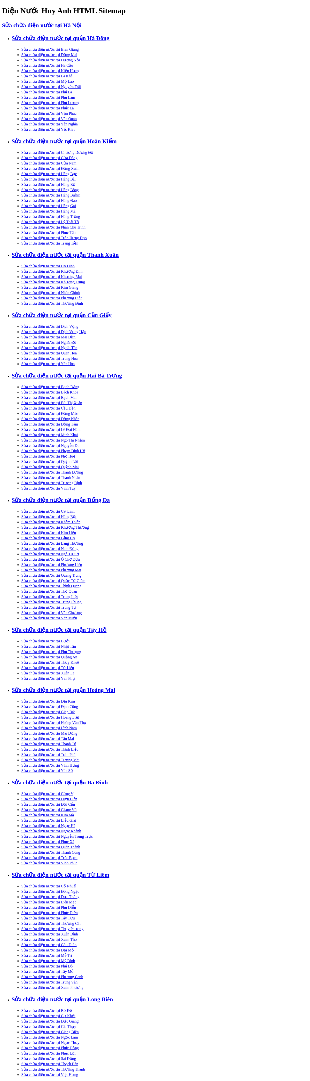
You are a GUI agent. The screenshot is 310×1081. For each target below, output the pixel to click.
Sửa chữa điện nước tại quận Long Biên (62, 999)
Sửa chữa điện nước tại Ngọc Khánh (51, 831)
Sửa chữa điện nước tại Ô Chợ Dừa (50, 559)
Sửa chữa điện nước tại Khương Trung (53, 282)
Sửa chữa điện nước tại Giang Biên (50, 1032)
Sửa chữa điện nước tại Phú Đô (47, 966)
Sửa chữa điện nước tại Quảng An (49, 657)
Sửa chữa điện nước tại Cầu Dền (48, 408)
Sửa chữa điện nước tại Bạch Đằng (50, 387)
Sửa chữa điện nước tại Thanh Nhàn (50, 477)
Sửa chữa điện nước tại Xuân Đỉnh (49, 934)
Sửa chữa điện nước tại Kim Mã (47, 815)
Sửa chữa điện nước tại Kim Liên (48, 533)
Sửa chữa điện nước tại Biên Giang (50, 49)
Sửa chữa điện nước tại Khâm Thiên (50, 522)
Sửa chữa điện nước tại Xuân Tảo (49, 939)
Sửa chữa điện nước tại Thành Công (50, 852)
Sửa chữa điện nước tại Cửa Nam (49, 163)
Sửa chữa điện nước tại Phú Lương (50, 103)
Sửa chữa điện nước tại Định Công (49, 706)
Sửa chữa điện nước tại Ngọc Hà (48, 826)
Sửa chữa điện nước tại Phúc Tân (48, 232)
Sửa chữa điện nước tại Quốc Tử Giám (53, 581)
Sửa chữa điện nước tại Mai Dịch (48, 337)
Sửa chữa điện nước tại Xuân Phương (52, 987)
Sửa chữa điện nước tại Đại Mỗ (47, 950)
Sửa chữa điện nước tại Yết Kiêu (48, 129)
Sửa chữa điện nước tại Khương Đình (52, 271)
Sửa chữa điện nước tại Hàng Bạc (49, 174)
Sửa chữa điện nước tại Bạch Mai (49, 397)
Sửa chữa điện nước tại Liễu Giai (48, 820)
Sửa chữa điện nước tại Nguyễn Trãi (51, 87)
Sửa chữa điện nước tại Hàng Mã (48, 211)
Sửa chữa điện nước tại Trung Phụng (51, 602)
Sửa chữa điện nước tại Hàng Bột (48, 517)
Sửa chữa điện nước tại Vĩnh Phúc (49, 863)
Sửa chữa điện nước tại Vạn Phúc (49, 113)
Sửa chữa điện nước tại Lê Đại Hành (51, 429)
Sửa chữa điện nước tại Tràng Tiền (49, 243)
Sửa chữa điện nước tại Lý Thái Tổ (50, 222)
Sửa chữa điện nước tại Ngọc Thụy (50, 1042)
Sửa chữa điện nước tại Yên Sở (47, 771)
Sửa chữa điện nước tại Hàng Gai (48, 206)
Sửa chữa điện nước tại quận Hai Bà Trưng (67, 375)
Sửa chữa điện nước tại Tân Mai (47, 739)
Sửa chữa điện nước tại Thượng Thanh (53, 1069)
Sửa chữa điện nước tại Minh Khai (49, 435)
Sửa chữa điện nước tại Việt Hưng (49, 1075)
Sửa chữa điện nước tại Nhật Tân (48, 646)
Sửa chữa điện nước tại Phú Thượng (51, 652)
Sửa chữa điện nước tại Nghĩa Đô (48, 342)
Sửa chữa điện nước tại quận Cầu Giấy (61, 315)
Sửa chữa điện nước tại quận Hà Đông (60, 38)
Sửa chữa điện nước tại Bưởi (45, 641)
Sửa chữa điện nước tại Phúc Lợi (48, 1053)
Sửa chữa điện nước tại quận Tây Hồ (59, 630)
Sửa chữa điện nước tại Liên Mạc (48, 902)
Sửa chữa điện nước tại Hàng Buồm (50, 195)
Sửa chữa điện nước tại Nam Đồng (49, 549)
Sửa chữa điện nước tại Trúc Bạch (49, 858)
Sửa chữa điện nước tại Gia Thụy (48, 1026)
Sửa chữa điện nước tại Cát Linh (48, 511)
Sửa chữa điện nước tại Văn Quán (49, 119)
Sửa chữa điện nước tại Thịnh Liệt (49, 749)
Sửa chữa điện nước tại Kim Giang (49, 287)
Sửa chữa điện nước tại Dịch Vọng (49, 326)
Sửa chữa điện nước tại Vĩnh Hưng (50, 765)
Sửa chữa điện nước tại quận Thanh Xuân (65, 255)
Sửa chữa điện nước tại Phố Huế (48, 456)
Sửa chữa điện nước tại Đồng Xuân (50, 168)
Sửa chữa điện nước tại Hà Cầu (47, 65)
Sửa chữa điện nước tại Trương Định (51, 483)
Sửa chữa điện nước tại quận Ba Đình (60, 782)
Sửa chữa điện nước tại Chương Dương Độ (57, 152)
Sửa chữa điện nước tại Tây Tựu (48, 918)
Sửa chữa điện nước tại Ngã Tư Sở (50, 554)
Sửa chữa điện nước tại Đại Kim (48, 701)
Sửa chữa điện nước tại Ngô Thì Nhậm (53, 440)
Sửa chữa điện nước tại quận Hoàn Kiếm (64, 141)
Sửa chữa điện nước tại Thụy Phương (52, 929)
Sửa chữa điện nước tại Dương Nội (50, 60)
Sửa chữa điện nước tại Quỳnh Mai (50, 467)
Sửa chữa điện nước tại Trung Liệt (49, 597)
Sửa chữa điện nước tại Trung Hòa (49, 358)
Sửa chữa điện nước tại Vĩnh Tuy (48, 488)
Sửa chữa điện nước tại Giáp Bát (48, 712)
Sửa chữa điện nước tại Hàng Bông (50, 190)
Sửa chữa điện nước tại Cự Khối (48, 1016)
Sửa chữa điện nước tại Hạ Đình (48, 266)
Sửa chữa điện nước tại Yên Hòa (48, 364)
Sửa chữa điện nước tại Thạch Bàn (49, 1064)
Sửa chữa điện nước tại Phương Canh (52, 977)
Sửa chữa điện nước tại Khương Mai (51, 277)
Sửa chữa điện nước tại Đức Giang (49, 1021)
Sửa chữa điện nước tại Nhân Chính (50, 293)
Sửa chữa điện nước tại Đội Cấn (48, 804)
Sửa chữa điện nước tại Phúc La (47, 108)
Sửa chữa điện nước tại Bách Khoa (49, 392)
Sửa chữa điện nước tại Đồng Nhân (50, 419)
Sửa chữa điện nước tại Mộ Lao (47, 81)
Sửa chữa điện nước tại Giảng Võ (49, 810)
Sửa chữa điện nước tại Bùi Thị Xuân (51, 403)
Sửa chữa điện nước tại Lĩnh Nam (49, 728)
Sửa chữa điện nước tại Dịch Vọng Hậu (53, 332)
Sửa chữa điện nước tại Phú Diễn (48, 907)
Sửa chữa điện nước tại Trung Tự (48, 607)
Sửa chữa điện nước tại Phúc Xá (47, 842)
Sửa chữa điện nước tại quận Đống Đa (61, 500)
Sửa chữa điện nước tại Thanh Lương (52, 472)
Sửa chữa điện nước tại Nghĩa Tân (49, 348)
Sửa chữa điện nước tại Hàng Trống (50, 216)
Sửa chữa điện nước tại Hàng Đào (49, 200)
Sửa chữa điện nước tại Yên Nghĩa (49, 124)
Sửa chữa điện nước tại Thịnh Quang (51, 586)
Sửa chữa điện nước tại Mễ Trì (46, 955)
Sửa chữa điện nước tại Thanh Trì (48, 744)
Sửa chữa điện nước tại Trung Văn (49, 982)
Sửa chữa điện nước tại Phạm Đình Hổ (53, 451)
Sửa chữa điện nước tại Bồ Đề (46, 1010)
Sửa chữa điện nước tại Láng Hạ (48, 538)
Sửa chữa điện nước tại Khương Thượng (55, 527)
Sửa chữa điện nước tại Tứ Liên (47, 668)
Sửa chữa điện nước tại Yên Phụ (48, 678)
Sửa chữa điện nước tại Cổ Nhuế (48, 886)
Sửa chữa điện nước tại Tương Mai (50, 760)
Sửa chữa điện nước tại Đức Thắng (50, 897)
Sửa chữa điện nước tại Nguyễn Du (50, 445)
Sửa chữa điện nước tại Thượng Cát (50, 923)
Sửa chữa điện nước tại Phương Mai (51, 570)
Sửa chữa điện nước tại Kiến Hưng (50, 71)
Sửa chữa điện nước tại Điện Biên (49, 799)
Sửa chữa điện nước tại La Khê (46, 76)
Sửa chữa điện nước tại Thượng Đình (52, 303)
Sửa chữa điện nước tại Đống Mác (49, 413)
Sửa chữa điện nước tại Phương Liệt (51, 298)
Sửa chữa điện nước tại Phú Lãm (48, 97)
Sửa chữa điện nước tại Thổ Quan (49, 591)
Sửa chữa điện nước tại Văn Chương (51, 613)
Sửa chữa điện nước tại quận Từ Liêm (60, 875)
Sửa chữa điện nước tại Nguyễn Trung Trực (57, 836)
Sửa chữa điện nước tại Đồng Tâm (49, 424)
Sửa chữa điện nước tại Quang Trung (51, 575)
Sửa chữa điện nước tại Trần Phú (48, 755)
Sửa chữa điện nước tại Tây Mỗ (47, 971)
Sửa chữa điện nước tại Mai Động (49, 733)
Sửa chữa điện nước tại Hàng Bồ (48, 184)
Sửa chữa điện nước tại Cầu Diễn (49, 945)
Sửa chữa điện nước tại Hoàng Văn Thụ (53, 723)
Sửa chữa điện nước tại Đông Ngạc (50, 891)
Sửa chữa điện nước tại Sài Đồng (48, 1058)
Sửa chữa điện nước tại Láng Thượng (52, 543)
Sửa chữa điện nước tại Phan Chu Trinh (53, 227)
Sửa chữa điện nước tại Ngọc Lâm (49, 1037)
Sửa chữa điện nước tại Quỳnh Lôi (49, 461)
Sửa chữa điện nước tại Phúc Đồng (50, 1048)
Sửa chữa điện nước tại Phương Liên (51, 565)
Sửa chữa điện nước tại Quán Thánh (50, 847)
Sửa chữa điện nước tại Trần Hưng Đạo (54, 238)
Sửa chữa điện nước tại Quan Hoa (49, 353)
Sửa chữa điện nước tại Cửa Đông (49, 158)
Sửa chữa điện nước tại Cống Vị (48, 794)
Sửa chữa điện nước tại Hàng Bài (48, 179)
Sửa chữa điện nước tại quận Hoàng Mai (63, 690)
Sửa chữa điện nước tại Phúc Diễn (49, 913)
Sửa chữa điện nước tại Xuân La (47, 673)
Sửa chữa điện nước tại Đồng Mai (49, 55)
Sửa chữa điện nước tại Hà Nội (42, 25)
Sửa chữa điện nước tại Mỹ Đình (48, 961)
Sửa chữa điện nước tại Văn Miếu (49, 618)
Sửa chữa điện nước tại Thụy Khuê (50, 662)
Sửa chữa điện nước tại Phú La (46, 92)
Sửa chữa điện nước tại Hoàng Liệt (50, 717)
